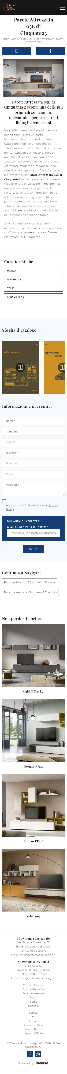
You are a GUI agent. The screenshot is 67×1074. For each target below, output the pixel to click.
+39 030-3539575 (35, 950)
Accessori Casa (33, 1025)
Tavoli (33, 997)
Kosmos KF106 (33, 841)
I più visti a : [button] (15, 296)
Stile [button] (10, 288)
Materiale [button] (14, 279)
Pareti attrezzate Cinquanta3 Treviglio (30, 592)
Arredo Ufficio (33, 1033)
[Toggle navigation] (62, 7)
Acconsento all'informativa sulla (32, 507)
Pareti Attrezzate (44, 39)
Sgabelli (33, 1006)
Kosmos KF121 (33, 766)
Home (6, 39)
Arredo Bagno (33, 1029)
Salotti (33, 1012)
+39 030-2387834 (36, 974)
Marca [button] (11, 270)
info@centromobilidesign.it (38, 955)
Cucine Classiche (33, 989)
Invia (33, 549)
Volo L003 (33, 916)
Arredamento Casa (21, 39)
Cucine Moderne (33, 985)
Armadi (33, 1021)
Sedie (33, 1001)
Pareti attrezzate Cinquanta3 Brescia (29, 582)
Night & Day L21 (34, 691)
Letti (34, 1017)
